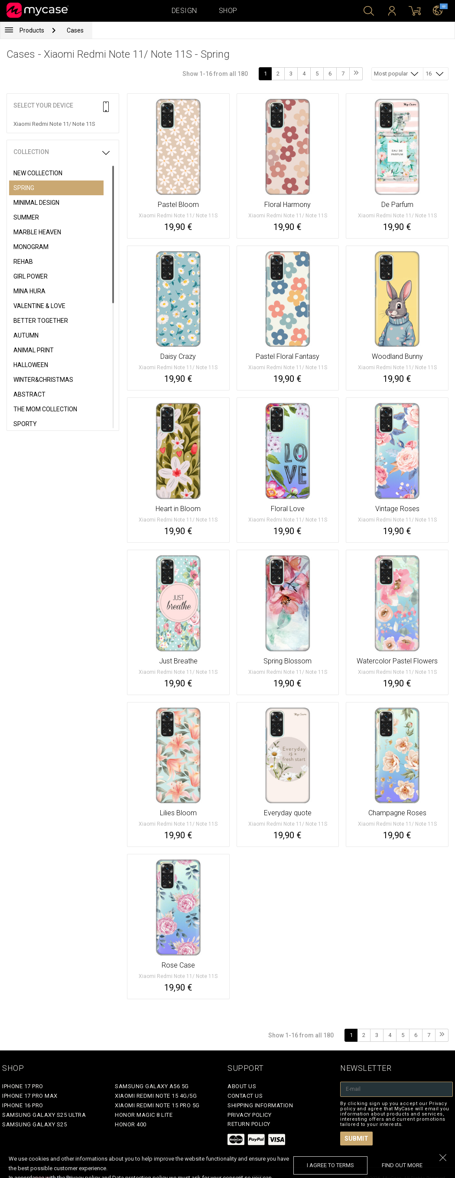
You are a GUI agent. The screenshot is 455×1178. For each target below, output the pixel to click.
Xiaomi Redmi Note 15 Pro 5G (157, 1105)
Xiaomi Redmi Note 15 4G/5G (156, 1096)
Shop (228, 11)
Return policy (249, 1124)
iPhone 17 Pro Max (30, 1096)
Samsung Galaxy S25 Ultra (44, 1115)
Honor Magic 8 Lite (143, 1115)
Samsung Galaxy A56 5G (152, 1086)
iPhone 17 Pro (22, 1086)
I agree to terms (330, 1165)
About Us (242, 1086)
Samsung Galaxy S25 (34, 1124)
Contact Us (245, 1096)
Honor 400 (130, 1124)
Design (184, 11)
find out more (402, 1165)
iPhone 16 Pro (22, 1105)
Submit (356, 1138)
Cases (75, 30)
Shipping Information (260, 1105)
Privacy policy (249, 1115)
